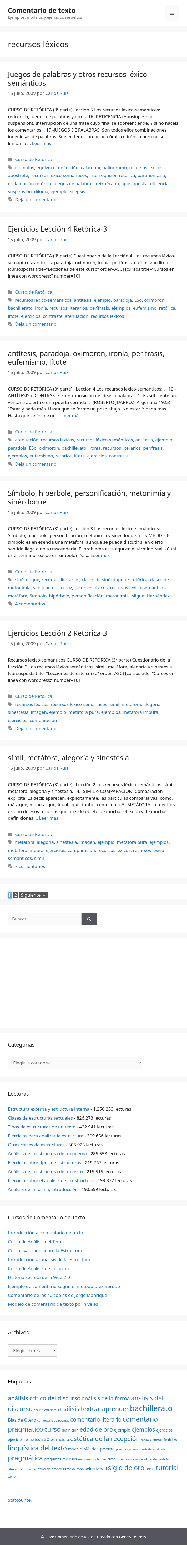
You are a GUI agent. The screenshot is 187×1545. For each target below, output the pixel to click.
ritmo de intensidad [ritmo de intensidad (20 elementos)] (22, 1469)
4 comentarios (30, 604)
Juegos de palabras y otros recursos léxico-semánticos (78, 78)
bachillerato (20, 308)
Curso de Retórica (33, 159)
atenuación (76, 316)
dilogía (41, 191)
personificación (88, 596)
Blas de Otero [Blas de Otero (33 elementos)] (22, 1420)
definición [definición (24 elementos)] (70, 1430)
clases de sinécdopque (105, 579)
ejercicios (31, 316)
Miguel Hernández (150, 596)
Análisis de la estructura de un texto (45, 1171)
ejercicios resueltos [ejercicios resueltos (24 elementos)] (24, 1439)
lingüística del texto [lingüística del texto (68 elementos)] (37, 1448)
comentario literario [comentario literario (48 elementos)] (96, 1419)
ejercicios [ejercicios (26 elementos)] (164, 1430)
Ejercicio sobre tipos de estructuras (44, 1162)
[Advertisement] (93, 983)
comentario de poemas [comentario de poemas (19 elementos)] (53, 1420)
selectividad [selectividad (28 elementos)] (96, 1468)
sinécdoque (27, 579)
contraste (53, 316)
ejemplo (59, 191)
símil (114, 704)
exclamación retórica (29, 183)
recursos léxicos (146, 167)
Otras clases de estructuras (36, 1145)
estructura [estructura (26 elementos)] (60, 1439)
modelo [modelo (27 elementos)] (75, 1449)
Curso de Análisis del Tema (36, 1242)
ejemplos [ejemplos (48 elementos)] (143, 1429)
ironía (41, 308)
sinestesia (18, 712)
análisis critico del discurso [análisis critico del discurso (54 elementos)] (44, 1398)
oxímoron (154, 300)
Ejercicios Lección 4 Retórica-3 (57, 229)
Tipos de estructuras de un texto (41, 1127)
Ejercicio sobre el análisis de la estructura (51, 1180)
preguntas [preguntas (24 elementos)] (52, 1458)
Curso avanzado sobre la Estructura (45, 1250)
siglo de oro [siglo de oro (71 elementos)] (126, 1467)
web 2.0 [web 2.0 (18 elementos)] (13, 1477)
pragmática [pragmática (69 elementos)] (25, 1457)
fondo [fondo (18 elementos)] (145, 1440)
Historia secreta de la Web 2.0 (39, 1277)
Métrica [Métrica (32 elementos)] (91, 1449)
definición (68, 167)
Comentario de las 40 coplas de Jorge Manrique (57, 1295)
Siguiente (33, 895)
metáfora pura (83, 712)
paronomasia (151, 175)
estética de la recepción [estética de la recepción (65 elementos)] (105, 1438)
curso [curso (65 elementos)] (52, 1429)
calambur (90, 167)
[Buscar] (89, 919)
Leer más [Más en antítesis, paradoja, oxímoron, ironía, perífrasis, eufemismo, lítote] (71, 416)
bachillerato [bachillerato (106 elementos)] (151, 1408)
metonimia (117, 596)
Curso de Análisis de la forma (38, 1268)
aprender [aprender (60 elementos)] (115, 1408)
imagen (39, 712)
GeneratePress (132, 1536)
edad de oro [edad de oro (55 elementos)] (96, 1429)
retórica (167, 308)
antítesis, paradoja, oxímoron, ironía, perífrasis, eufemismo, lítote (86, 357)
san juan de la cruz (52, 588)
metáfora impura (140, 712)
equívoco (46, 167)
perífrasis (99, 308)
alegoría (151, 704)
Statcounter (20, 1500)
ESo (138, 300)
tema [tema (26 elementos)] (150, 1468)
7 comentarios (30, 866)
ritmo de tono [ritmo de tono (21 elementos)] (73, 1469)
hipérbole (59, 596)
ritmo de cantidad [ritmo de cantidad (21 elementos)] (157, 1459)
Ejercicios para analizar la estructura (45, 1136)
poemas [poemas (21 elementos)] (122, 1449)
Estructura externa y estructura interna (48, 1109)
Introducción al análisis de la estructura (49, 1259)
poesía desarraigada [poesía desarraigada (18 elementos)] (152, 1449)
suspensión (20, 191)
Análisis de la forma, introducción (43, 1189)
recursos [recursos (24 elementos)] (69, 1458)
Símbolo (38, 596)
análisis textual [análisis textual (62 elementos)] (79, 1408)
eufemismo (144, 308)
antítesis (83, 300)
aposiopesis (133, 183)
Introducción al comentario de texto (45, 1233)
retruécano (107, 183)
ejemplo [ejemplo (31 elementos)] (122, 1430)
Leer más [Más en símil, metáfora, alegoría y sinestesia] (48, 818)
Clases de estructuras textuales (40, 1118)
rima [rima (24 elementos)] (111, 1458)
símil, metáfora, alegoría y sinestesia (68, 757)
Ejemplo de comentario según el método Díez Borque (64, 1286)
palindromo (114, 167)
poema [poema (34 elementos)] (107, 1449)
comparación (43, 720)
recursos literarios (68, 308)
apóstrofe (18, 175)
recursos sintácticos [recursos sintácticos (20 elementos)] (92, 1459)
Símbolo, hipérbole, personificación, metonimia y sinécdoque (89, 497)
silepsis (77, 191)
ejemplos (24, 167)
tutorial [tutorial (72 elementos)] (167, 1467)
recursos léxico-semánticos (59, 175)
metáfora (17, 596)
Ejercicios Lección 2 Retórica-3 (57, 633)
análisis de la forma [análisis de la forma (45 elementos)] (106, 1398)
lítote (13, 316)
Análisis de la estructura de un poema (47, 1154)
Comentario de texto (41, 10)
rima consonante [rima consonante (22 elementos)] (130, 1459)
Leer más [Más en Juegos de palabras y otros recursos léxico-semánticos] (41, 143)
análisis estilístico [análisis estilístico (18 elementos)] (45, 1410)
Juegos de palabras (73, 183)
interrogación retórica (112, 175)
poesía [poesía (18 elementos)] (133, 1449)
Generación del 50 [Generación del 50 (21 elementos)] (163, 1440)
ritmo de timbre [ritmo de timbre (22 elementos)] (49, 1468)
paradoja (122, 300)
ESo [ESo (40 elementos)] (45, 1439)
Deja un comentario (36, 199)
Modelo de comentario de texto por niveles (53, 1304)
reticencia (158, 183)
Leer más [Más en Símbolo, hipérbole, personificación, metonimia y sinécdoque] (100, 555)
